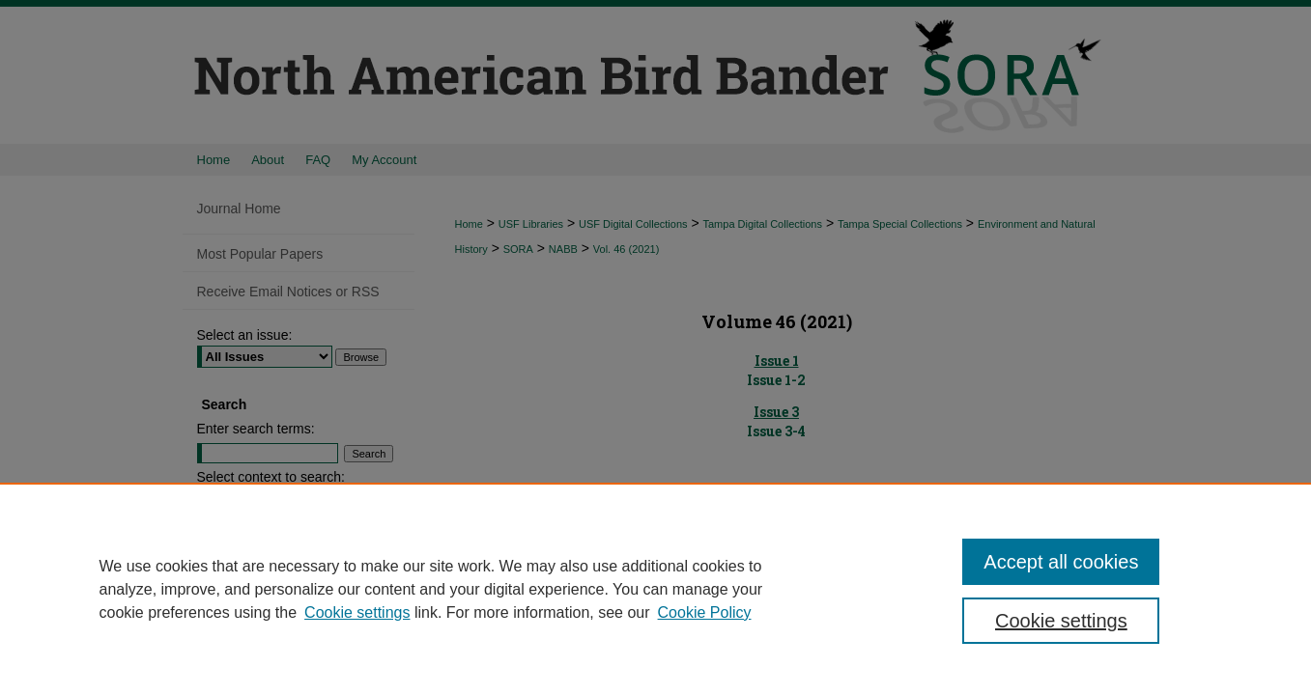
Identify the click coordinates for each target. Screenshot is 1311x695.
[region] (655, 589)
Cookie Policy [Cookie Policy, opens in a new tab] (705, 612)
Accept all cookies (1060, 561)
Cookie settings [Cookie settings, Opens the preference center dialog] (1061, 620)
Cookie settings (357, 612)
